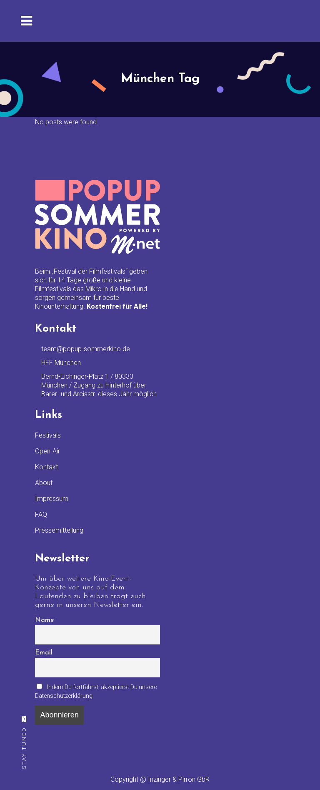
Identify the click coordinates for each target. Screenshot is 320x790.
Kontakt (46, 467)
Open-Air (47, 451)
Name (44, 620)
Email (43, 652)
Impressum (51, 499)
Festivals (48, 435)
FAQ (41, 514)
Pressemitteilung (59, 530)
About (43, 483)
